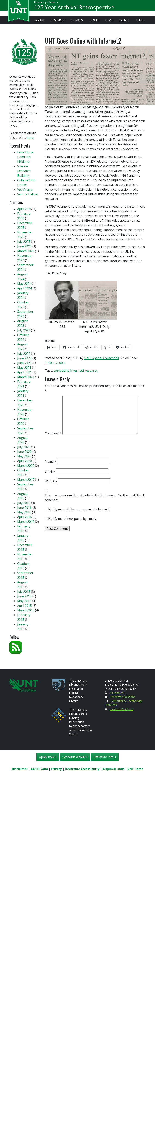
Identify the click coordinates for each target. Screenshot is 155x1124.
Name (50, 461)
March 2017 (25, 479)
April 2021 (24, 372)
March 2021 (25, 377)
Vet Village (25, 189)
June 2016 (24, 507)
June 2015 (24, 596)
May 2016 (24, 512)
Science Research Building (24, 171)
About (40, 20)
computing (61, 370)
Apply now (48, 757)
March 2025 (25, 251)
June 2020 (24, 451)
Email (50, 471)
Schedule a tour (75, 757)
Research (58, 20)
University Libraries (46, 4)
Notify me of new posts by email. (72, 519)
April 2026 (24, 209)
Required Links (113, 769)
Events (124, 20)
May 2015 (24, 601)
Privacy (56, 769)
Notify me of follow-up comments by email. (79, 509)
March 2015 (25, 610)
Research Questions (122, 697)
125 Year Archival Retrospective (74, 9)
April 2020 (24, 461)
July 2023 (23, 330)
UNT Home (135, 769)
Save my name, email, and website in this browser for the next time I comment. (94, 497)
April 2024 (24, 288)
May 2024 (24, 283)
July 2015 (23, 591)
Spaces (94, 20)
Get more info (104, 757)
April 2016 (24, 517)
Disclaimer (20, 769)
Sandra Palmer (28, 194)
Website (51, 481)
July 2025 (23, 241)
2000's (60, 363)
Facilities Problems (121, 709)
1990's (49, 363)
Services (77, 20)
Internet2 (77, 370)
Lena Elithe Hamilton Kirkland (25, 157)
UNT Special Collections (101, 358)
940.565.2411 (118, 693)
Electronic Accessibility (82, 769)
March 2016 (25, 521)
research (91, 370)
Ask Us (140, 20)
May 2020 (24, 456)
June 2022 (24, 358)
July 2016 (23, 503)
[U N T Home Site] (24, 685)
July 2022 (23, 353)
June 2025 (24, 246)
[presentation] (74, 447)
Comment (53, 433)
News (109, 20)
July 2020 (23, 447)
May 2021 (24, 367)
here (30, 137)
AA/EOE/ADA (39, 769)
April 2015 (24, 605)
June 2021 (24, 363)
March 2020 (25, 465)
